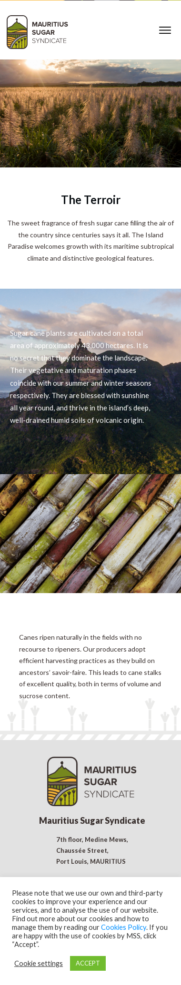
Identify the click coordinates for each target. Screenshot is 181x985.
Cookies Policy (123, 927)
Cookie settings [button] (38, 963)
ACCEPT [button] (88, 963)
